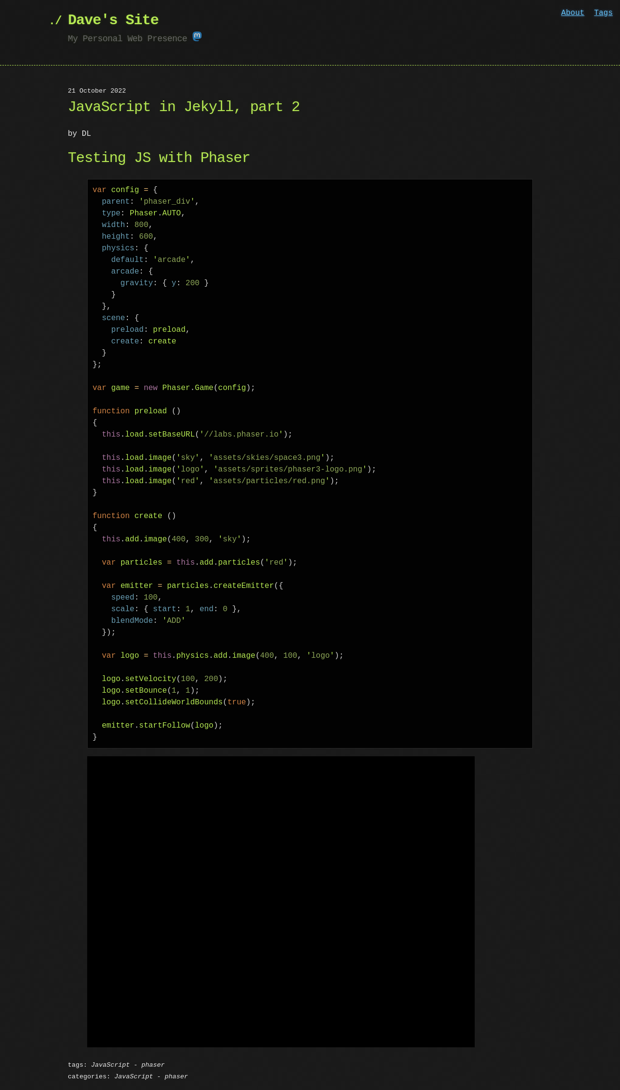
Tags (603, 13)
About (573, 13)
